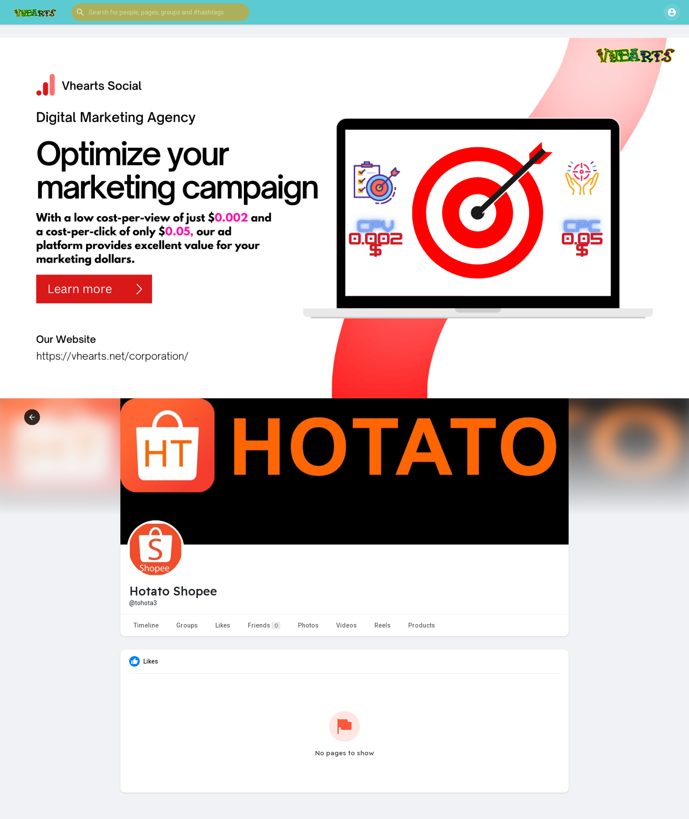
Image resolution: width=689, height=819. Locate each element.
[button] (160, 12)
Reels (382, 625)
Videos (346, 625)
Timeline (146, 625)
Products (421, 625)
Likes (222, 625)
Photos (308, 625)
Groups (187, 625)
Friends (264, 625)
